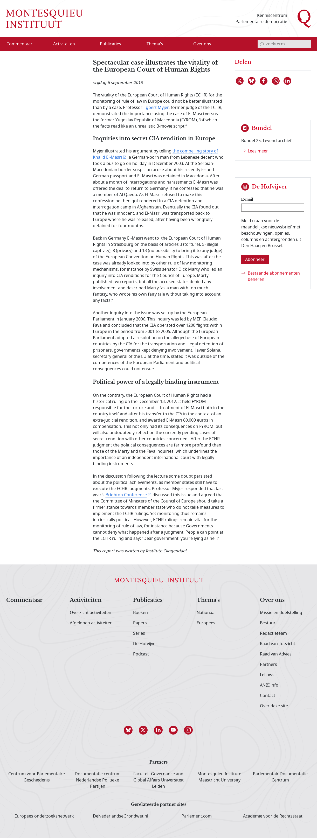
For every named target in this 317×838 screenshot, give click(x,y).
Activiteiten (86, 600)
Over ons (272, 600)
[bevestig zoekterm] (261, 44)
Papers (140, 623)
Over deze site (274, 706)
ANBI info (269, 685)
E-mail (247, 199)
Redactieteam (273, 633)
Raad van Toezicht (277, 644)
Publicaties (147, 600)
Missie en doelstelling (281, 613)
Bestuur (267, 623)
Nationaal (206, 613)
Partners (268, 664)
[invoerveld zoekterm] (284, 44)
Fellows (267, 675)
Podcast (141, 654)
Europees (206, 623)
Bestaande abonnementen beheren (274, 276)
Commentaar (24, 600)
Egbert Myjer (156, 107)
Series (139, 633)
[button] (128, 730)
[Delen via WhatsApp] (276, 81)
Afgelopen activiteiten (91, 623)
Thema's (208, 600)
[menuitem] (22, 44)
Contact (267, 696)
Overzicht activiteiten (90, 613)
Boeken (140, 613)
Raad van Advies (276, 654)
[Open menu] (89, 44)
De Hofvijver (145, 644)
